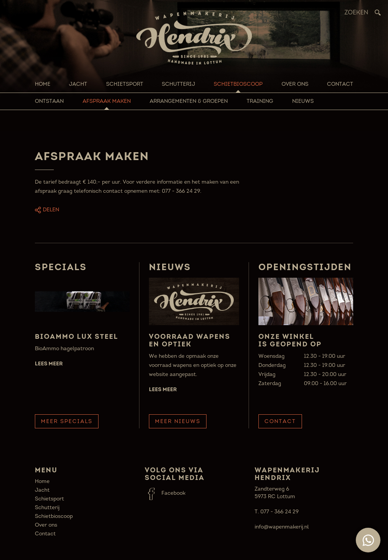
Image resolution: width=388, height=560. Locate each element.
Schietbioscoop (238, 84)
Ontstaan (49, 101)
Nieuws (303, 101)
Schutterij (178, 84)
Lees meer (49, 363)
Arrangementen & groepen (189, 101)
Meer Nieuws (177, 421)
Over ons (295, 84)
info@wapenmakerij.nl (282, 527)
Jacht (78, 84)
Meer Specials (66, 421)
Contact (340, 84)
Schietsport (124, 84)
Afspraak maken (107, 101)
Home (42, 84)
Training (260, 101)
